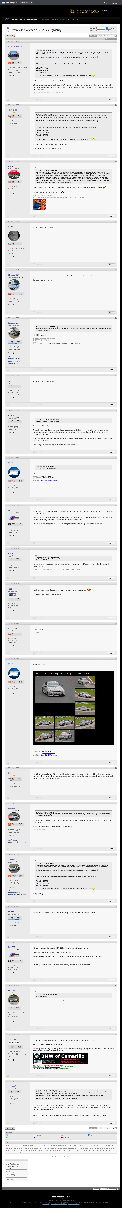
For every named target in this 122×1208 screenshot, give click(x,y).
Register (114, 3)
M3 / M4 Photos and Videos (53, 29)
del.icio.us (38, 1138)
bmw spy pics (87, 1150)
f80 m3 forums (42, 1152)
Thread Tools (110, 38)
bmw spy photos (71, 1150)
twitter (10, 1135)
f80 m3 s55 (58, 1152)
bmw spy (55, 1150)
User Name (93, 28)
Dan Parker (12, 628)
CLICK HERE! (64, 1065)
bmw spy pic (80, 1150)
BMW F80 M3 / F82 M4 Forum (36, 29)
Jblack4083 (12, 773)
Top (118, 1189)
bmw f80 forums (29, 1147)
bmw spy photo (63, 1150)
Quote (111, 99)
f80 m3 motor (50, 1152)
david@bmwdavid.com (52, 1067)
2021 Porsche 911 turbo (15, 842)
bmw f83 (36, 1148)
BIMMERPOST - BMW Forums (108, 1189)
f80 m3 (18, 1152)
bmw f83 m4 (50, 1148)
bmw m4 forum (14, 1150)
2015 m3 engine (93, 1145)
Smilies (8, 1173)
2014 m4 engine (52, 1145)
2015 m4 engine (102, 1145)
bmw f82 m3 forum (110, 1147)
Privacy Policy (46, 1204)
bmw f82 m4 (9, 1148)
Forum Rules (9, 1179)
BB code (8, 1171)
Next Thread (66, 1156)
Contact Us (96, 1189)
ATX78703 (12, 554)
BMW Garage (45, 19)
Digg (64, 1135)
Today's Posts (70, 19)
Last (112, 36)
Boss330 (11, 510)
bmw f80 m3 (37, 1147)
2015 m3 (86, 1145)
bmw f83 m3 (42, 1148)
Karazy (10, 166)
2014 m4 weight (61, 1145)
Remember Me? (111, 28)
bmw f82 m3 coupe (99, 1147)
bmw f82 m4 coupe (19, 1148)
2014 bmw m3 (10, 1145)
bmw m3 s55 (75, 1148)
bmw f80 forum (20, 1147)
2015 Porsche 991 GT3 (14, 363)
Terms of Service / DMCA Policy (59, 1204)
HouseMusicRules (15, 47)
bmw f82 (64, 1147)
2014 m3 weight (43, 1145)
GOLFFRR (12, 1039)
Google (92, 1135)
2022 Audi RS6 (12, 841)
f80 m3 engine (25, 1152)
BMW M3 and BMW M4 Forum (18, 29)
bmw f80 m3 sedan (56, 1147)
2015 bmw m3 (71, 1145)
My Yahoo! (66, 1138)
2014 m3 (17, 1145)
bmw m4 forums (24, 1150)
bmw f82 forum (72, 1147)
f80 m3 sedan (64, 1152)
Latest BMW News (46, 476)
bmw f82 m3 (89, 1147)
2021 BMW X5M (12, 360)
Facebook (38, 1135)
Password (92, 30)
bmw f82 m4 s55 (29, 1148)
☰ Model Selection (26, 2)
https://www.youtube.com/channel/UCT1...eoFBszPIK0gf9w (64, 343)
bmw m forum (58, 1148)
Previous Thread (57, 1156)
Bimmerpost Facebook (48, 477)
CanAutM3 (12, 808)
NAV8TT (11, 226)
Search (78, 19)
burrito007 (12, 1086)
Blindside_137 (13, 275)
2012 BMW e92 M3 (13, 358)
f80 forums (13, 1152)
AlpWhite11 (12, 110)
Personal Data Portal (74, 1204)
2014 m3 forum (33, 1145)
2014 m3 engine (24, 1145)
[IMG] (7, 1174)
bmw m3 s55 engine (85, 1148)
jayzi (9, 380)
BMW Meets (54, 19)
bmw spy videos (104, 1150)
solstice (11, 415)
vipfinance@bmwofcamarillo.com (44, 1068)
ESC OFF (11, 990)
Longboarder (13, 323)
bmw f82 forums (81, 1147)
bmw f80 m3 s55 (46, 1147)
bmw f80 (12, 1147)
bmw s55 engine (39, 1150)
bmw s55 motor (48, 1150)
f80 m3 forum (33, 1152)
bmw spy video (95, 1150)
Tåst (9, 589)
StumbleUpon (12, 1138)
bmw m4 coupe (101, 1148)
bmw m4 (93, 1148)
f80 (109, 1150)
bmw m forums (67, 1148)
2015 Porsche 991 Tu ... (15, 361)
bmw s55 (31, 1150)
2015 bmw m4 (79, 1145)
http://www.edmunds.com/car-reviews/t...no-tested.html (52, 952)
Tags (7, 1142)
